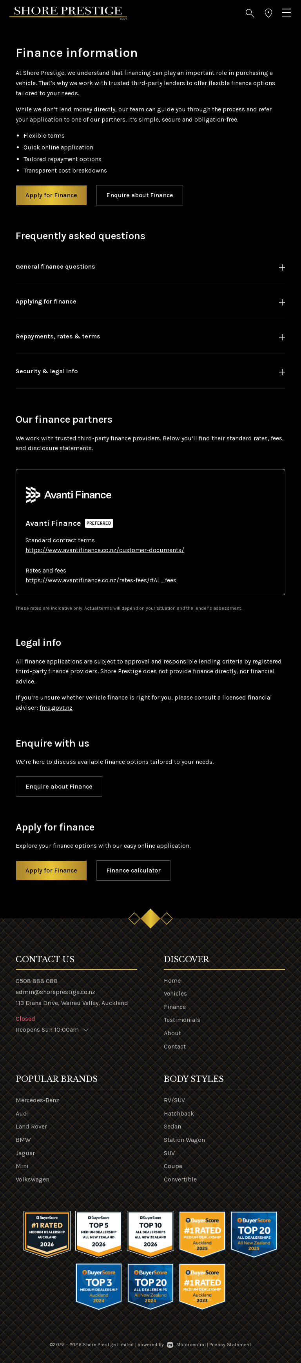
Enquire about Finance (139, 195)
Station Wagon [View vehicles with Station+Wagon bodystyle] (184, 1139)
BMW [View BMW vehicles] (23, 1139)
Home (172, 980)
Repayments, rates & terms (58, 336)
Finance (175, 1006)
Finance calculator (133, 870)
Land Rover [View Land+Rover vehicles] (31, 1126)
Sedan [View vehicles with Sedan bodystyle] (172, 1126)
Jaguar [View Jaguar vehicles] (25, 1153)
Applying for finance (46, 301)
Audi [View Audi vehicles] (22, 1113)
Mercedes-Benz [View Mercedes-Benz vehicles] (37, 1100)
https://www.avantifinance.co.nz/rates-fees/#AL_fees (100, 580)
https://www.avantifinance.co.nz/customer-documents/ (104, 550)
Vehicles (175, 993)
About (172, 1033)
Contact (175, 1046)
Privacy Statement (230, 1344)
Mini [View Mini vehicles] (22, 1166)
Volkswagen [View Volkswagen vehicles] (32, 1179)
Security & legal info (47, 371)
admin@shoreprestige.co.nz (55, 992)
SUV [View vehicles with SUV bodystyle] (169, 1153)
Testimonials (182, 1019)
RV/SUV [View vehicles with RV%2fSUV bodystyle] (174, 1100)
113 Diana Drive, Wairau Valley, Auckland (72, 1003)
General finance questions (55, 266)
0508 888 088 (37, 981)
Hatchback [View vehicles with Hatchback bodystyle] (179, 1113)
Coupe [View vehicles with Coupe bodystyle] (173, 1166)
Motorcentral (186, 1344)
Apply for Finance (51, 195)
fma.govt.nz (56, 707)
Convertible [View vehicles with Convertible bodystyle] (180, 1179)
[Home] (68, 12)
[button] (250, 13)
